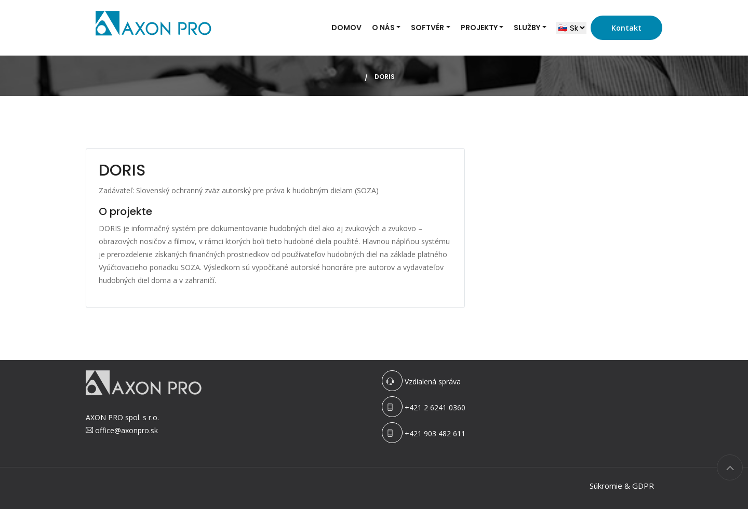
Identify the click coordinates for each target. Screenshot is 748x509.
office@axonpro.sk (126, 430)
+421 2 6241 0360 (435, 407)
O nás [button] (383, 27)
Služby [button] (527, 27)
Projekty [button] (479, 27)
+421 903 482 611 (435, 433)
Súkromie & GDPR (622, 485)
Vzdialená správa (433, 381)
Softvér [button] (427, 27)
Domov (346, 27)
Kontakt (626, 28)
